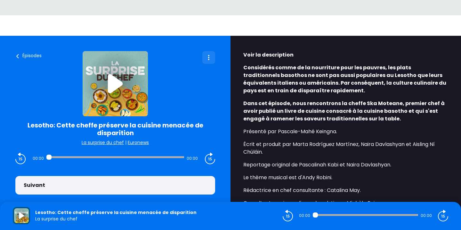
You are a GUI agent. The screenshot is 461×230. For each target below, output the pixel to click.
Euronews (138, 142)
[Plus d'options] (208, 57)
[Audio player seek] (115, 157)
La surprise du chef (103, 142)
